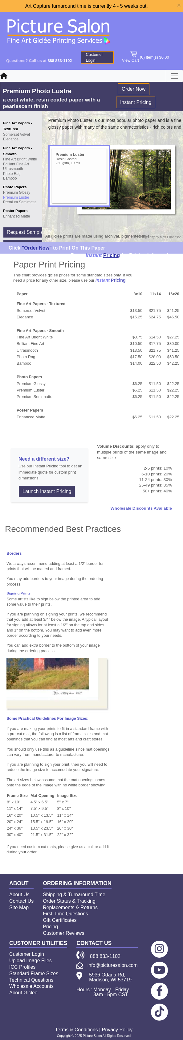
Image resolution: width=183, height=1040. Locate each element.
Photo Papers (14, 187)
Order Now (133, 89)
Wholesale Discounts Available (141, 508)
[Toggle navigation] (174, 76)
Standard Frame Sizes (33, 973)
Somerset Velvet (16, 134)
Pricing (111, 255)
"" (37, 248)
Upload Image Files (30, 960)
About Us (19, 894)
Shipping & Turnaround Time (74, 894)
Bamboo (10, 178)
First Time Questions (65, 913)
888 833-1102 (59, 60)
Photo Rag (12, 174)
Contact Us (21, 901)
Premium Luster (16, 197)
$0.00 (164, 57)
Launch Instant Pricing (46, 491)
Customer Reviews (63, 933)
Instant (94, 255)
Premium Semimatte (20, 202)
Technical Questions (31, 980)
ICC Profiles (22, 967)
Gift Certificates (59, 920)
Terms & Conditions (76, 1029)
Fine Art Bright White (20, 159)
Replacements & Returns (70, 907)
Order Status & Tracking (69, 901)
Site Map (19, 907)
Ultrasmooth (13, 169)
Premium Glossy (16, 192)
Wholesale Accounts (31, 986)
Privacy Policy (117, 1029)
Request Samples (26, 232)
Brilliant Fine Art (16, 164)
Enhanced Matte (16, 216)
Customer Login (94, 57)
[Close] (179, 5)
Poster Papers (15, 211)
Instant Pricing (135, 102)
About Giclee (23, 992)
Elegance (10, 139)
